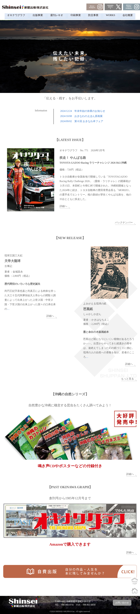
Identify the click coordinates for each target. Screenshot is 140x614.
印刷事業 (76, 15)
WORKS (113, 15)
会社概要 (132, 15)
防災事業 (95, 15)
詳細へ (63, 206)
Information (41, 110)
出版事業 (34, 15)
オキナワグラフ (11, 15)
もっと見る (127, 378)
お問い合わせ (122, 602)
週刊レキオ (55, 15)
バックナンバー (124, 222)
